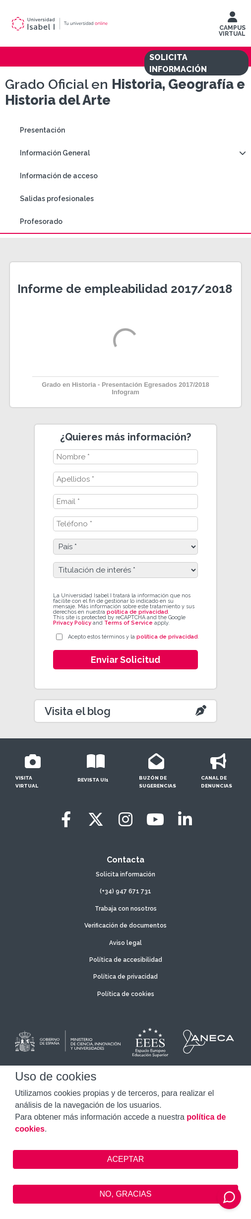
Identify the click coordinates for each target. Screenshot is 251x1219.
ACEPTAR (125, 1159)
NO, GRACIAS (126, 1194)
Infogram (125, 392)
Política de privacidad (125, 976)
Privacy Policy (72, 623)
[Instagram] (125, 819)
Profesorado (41, 221)
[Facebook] (66, 819)
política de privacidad (137, 612)
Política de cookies (125, 994)
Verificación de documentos (125, 925)
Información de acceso (59, 176)
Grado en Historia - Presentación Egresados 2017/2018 (125, 384)
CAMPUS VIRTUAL (232, 26)
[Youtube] (155, 819)
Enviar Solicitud (125, 659)
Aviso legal (125, 942)
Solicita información (125, 874)
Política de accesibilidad (125, 959)
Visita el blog (78, 711)
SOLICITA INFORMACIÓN (178, 63)
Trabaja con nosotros (126, 908)
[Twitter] (96, 819)
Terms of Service (128, 623)
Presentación (42, 130)
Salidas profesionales (57, 199)
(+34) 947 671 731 (125, 891)
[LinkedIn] (185, 819)
